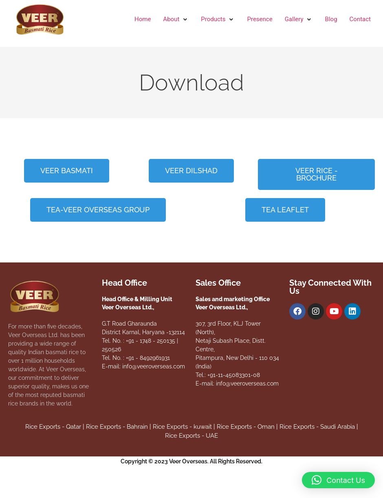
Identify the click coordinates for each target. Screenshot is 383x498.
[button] (176, 19)
